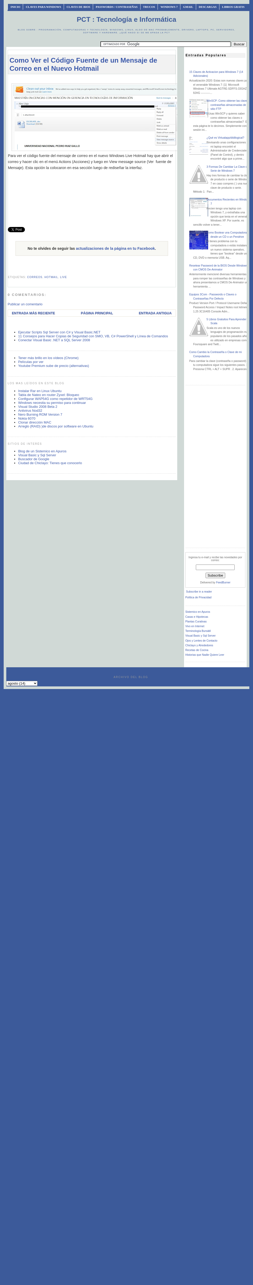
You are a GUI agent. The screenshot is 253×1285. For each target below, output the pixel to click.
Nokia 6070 (26, 418)
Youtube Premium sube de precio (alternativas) (53, 366)
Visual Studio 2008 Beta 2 (37, 407)
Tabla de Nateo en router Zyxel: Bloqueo (48, 395)
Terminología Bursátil (198, 631)
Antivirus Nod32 (30, 411)
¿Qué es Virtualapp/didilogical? (225, 137)
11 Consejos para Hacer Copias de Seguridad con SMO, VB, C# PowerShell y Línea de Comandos (93, 336)
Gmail (188, 6)
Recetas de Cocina (196, 650)
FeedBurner (223, 582)
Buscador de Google (33, 459)
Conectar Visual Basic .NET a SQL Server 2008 (54, 340)
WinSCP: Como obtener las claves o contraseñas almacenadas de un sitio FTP (229, 104)
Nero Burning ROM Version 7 (40, 414)
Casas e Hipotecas (196, 616)
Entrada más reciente (33, 313)
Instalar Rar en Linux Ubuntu (39, 391)
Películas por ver (31, 362)
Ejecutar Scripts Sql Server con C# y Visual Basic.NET (59, 332)
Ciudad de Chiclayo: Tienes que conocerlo (50, 463)
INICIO (15, 6)
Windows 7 (168, 6)
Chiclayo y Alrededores (199, 645)
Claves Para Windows (43, 6)
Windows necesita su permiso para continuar (52, 403)
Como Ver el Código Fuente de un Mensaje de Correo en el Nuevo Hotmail (83, 64)
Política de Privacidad (198, 597)
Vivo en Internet (194, 626)
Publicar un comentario (25, 304)
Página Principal (97, 313)
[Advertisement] (91, 197)
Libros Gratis (233, 6)
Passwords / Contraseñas (116, 6)
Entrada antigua (155, 313)
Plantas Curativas (196, 621)
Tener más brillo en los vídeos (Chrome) (48, 358)
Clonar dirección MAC (34, 422)
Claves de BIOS (78, 6)
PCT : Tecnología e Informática (126, 19)
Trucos (149, 6)
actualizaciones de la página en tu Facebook (115, 248)
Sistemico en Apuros (197, 611)
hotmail (51, 277)
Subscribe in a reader (199, 591)
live (63, 277)
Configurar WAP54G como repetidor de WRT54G (55, 399)
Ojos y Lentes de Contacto (201, 640)
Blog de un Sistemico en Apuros (42, 451)
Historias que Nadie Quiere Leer (204, 654)
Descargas (208, 6)
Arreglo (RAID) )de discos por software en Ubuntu (55, 426)
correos (34, 277)
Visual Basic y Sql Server (37, 455)
